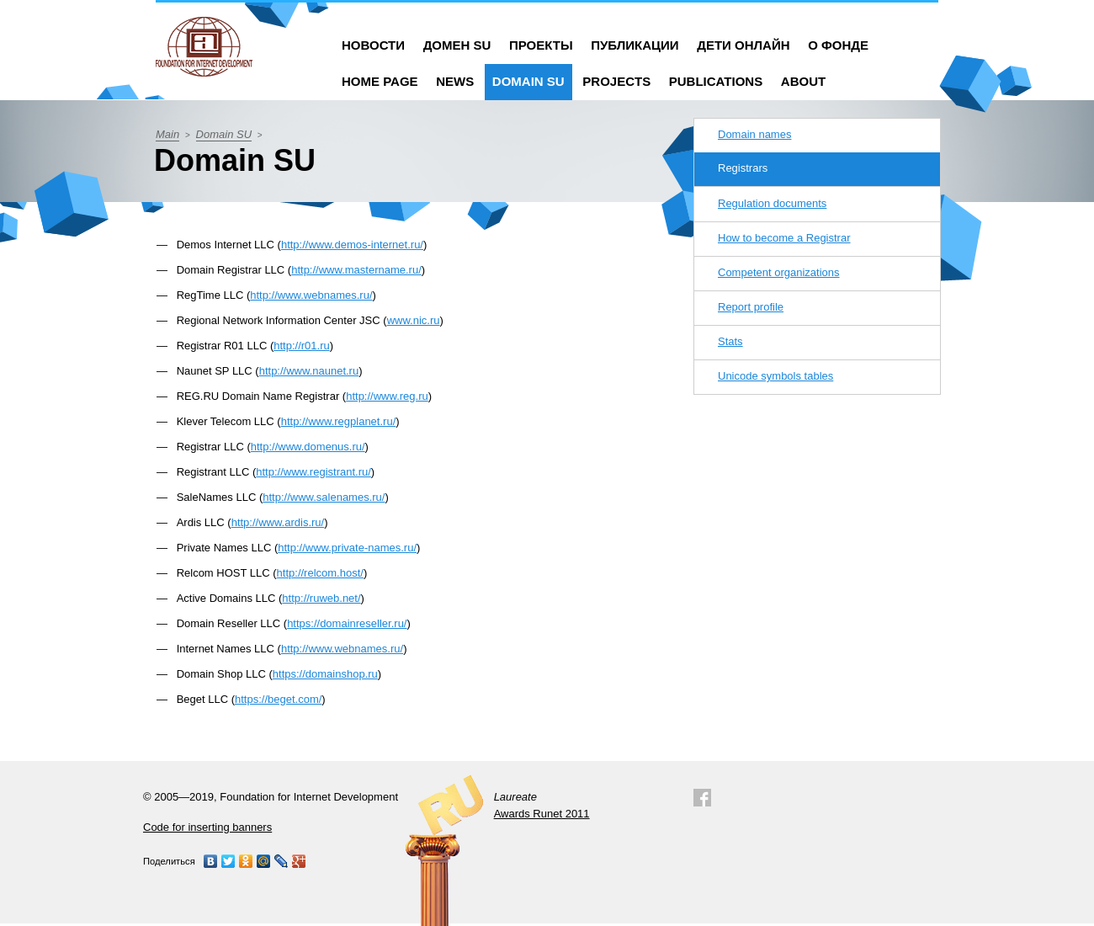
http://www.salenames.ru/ (324, 497)
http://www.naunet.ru (309, 371)
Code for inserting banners (207, 827)
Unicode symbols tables (775, 376)
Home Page (380, 81)
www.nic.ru (413, 320)
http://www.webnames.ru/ (311, 295)
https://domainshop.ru (325, 674)
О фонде (838, 45)
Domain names (754, 134)
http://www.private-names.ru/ (347, 547)
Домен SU (457, 45)
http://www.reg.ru (387, 396)
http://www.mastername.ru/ (356, 269)
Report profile (750, 307)
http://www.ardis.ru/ (278, 522)
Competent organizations (779, 272)
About (803, 81)
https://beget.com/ (278, 699)
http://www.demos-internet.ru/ (352, 244)
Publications (715, 81)
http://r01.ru (301, 345)
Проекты (541, 45)
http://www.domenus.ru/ (308, 446)
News (455, 81)
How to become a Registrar (784, 238)
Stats (730, 341)
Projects (616, 81)
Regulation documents (772, 203)
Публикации (634, 45)
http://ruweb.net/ (321, 598)
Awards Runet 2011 (542, 813)
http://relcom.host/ (320, 573)
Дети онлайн (743, 45)
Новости (373, 45)
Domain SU (528, 81)
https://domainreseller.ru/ (346, 623)
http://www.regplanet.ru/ (338, 421)
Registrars (742, 168)
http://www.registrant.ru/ (313, 472)
